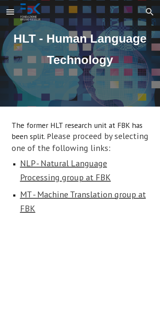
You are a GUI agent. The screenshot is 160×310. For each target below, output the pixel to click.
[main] (80, 53)
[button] (10, 11)
